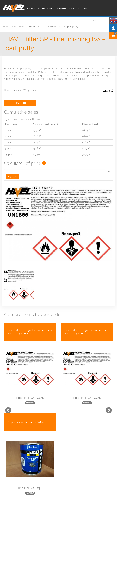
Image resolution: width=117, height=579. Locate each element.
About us (74, 9)
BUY (21, 102)
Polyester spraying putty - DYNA (26, 422)
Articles (30, 9)
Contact (85, 9)
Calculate (12, 177)
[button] (7, 409)
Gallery (41, 9)
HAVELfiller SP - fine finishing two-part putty (55, 43)
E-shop (50, 9)
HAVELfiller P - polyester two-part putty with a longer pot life (30, 332)
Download (62, 9)
